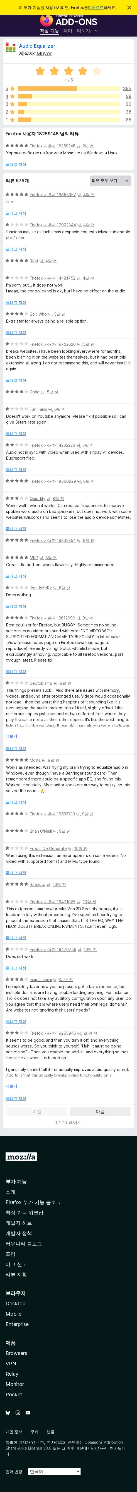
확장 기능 (49, 30)
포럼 (11, 1254)
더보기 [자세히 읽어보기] (11, 736)
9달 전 (88, 618)
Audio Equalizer (37, 46)
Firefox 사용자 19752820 (53, 344)
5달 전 (59, 314)
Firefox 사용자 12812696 (52, 618)
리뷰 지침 (16, 1274)
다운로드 (96, 7)
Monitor (15, 1384)
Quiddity (37, 498)
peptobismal (41, 683)
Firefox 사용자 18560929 (53, 481)
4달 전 (89, 194)
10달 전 (80, 848)
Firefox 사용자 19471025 (52, 901)
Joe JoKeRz (41, 587)
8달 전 (89, 481)
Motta (35, 760)
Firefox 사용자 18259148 (52, 145)
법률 (51, 1431)
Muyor (44, 53)
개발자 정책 (19, 1233)
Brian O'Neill (41, 831)
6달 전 (60, 409)
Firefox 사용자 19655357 (53, 194)
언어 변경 (14, 1471)
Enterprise (17, 1324)
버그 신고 (16, 1264)
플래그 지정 (16, 164)
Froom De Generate (48, 848)
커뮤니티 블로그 (24, 1243)
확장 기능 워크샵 (24, 1212)
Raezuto (37, 884)
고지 (22, 1442)
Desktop (15, 1303)
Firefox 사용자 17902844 (53, 224)
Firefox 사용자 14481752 (52, 278)
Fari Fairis (38, 409)
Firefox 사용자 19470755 (53, 949)
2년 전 (88, 145)
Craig (35, 392)
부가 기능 (16, 1182)
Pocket (14, 1394)
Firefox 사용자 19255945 (53, 1033)
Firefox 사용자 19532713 (52, 813)
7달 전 (88, 445)
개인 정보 (14, 1431)
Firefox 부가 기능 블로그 (33, 1202)
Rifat (34, 260)
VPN (11, 1363)
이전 (36, 1111)
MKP (34, 557)
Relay (12, 1374)
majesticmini (41, 979)
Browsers (16, 1353)
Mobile (13, 1314)
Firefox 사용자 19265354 (53, 540)
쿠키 (34, 1431)
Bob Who (38, 314)
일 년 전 (66, 979)
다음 (100, 1111)
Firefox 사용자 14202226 (52, 445)
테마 (67, 30)
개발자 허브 (19, 1223)
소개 (11, 1192)
